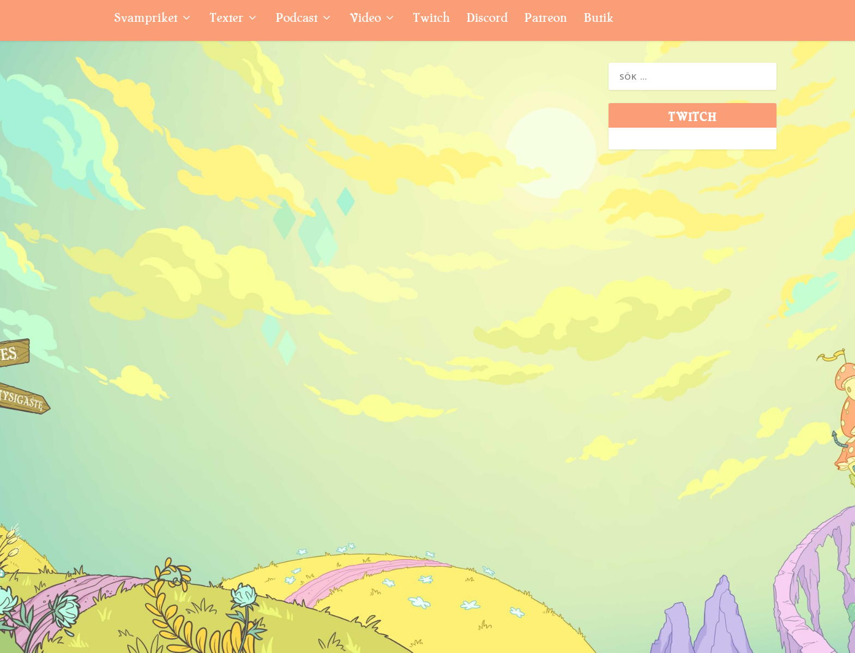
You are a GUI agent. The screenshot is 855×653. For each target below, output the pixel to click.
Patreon (545, 19)
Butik (598, 19)
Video (365, 19)
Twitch (431, 19)
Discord (487, 19)
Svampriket (145, 19)
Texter (226, 19)
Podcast (296, 19)
